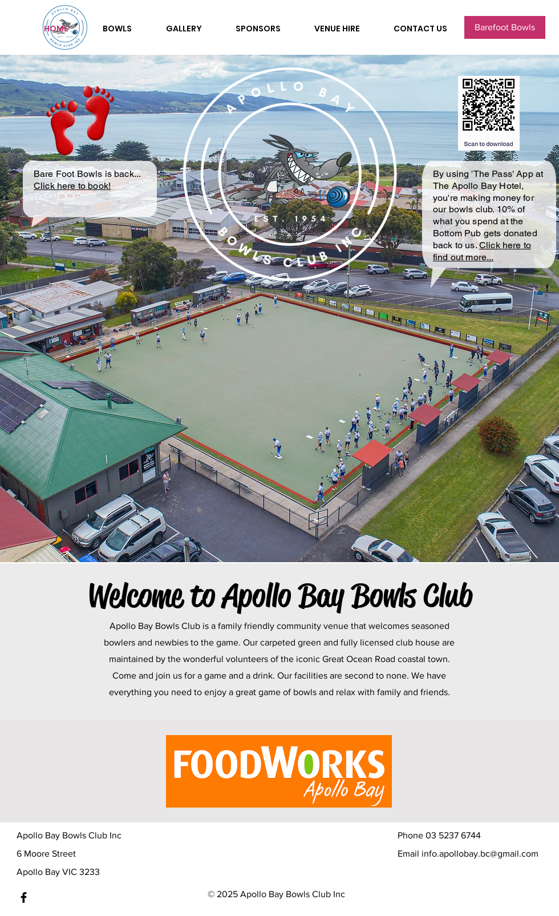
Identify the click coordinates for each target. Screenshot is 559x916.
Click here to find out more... (482, 251)
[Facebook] (24, 897)
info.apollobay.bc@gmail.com (480, 853)
